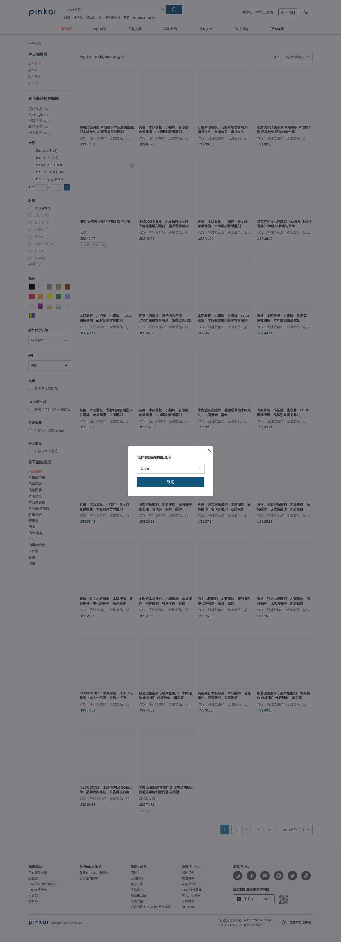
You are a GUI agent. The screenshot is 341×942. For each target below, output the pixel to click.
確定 (170, 482)
